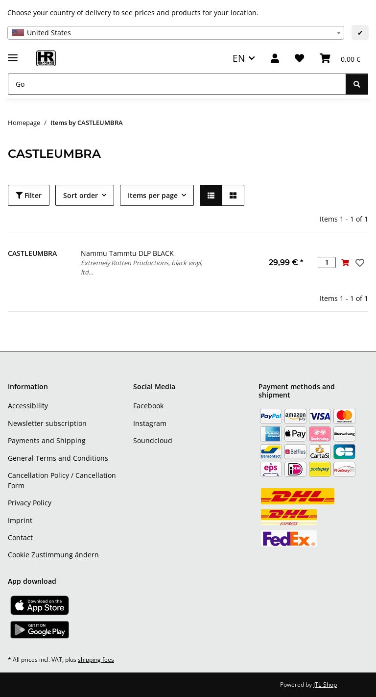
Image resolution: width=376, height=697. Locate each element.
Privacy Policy (29, 502)
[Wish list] (299, 59)
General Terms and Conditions (58, 458)
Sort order (80, 195)
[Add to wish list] (359, 262)
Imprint (20, 520)
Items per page (153, 195)
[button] (275, 59)
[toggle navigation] (13, 54)
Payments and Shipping (47, 440)
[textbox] (176, 32)
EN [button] (239, 58)
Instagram (149, 423)
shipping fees (96, 659)
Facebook (148, 405)
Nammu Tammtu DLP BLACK (127, 253)
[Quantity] (326, 262)
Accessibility (28, 405)
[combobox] (175, 33)
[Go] (177, 84)
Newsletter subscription (47, 423)
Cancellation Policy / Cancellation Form (62, 480)
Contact (20, 537)
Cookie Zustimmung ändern (53, 554)
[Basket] (340, 59)
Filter (29, 195)
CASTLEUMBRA (32, 253)
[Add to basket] (345, 262)
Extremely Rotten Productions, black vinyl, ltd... (141, 267)
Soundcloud (152, 440)
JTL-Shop (325, 684)
